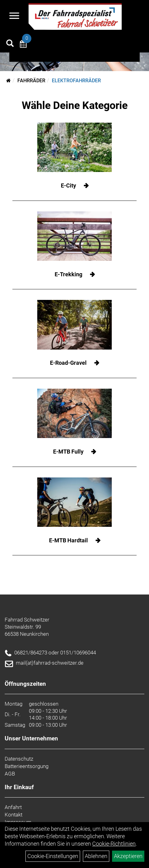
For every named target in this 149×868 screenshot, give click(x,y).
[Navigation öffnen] (14, 16)
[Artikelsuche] (10, 44)
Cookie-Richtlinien (114, 843)
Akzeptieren (128, 856)
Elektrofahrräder (76, 81)
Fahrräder (31, 81)
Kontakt (13, 814)
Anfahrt (13, 807)
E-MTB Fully (68, 451)
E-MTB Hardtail (68, 540)
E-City (68, 185)
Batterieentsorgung (26, 766)
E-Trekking (68, 274)
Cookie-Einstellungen (52, 856)
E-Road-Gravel (68, 362)
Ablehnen (96, 856)
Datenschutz (19, 759)
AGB (10, 774)
